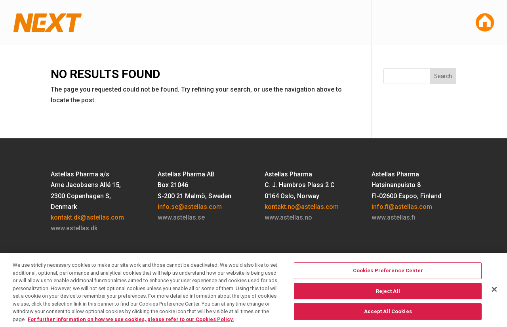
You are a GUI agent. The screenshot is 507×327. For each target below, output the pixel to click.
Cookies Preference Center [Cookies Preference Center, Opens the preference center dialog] (388, 276)
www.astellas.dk (74, 228)
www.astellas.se (181, 217)
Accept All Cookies (388, 317)
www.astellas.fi (393, 217)
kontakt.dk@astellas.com (87, 217)
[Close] (494, 295)
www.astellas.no (288, 217)
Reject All (388, 297)
